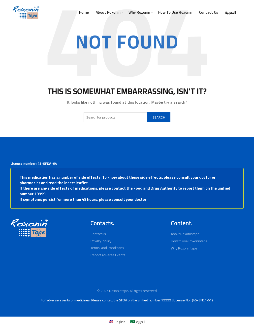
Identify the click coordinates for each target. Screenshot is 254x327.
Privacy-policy (101, 241)
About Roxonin (96, 12)
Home (69, 12)
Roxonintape (118, 291)
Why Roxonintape (184, 248)
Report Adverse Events (108, 255)
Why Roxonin (131, 12)
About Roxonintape (185, 234)
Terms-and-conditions (107, 248)
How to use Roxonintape (190, 241)
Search (157, 117)
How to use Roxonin (171, 12)
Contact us (99, 234)
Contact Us (208, 12)
